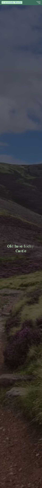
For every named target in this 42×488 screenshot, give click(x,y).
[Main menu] (38, 2)
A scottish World (12, 2)
